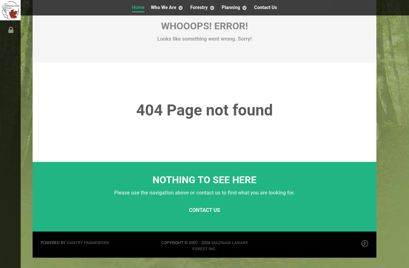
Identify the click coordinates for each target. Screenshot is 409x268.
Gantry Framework (87, 242)
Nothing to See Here (205, 179)
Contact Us (204, 210)
